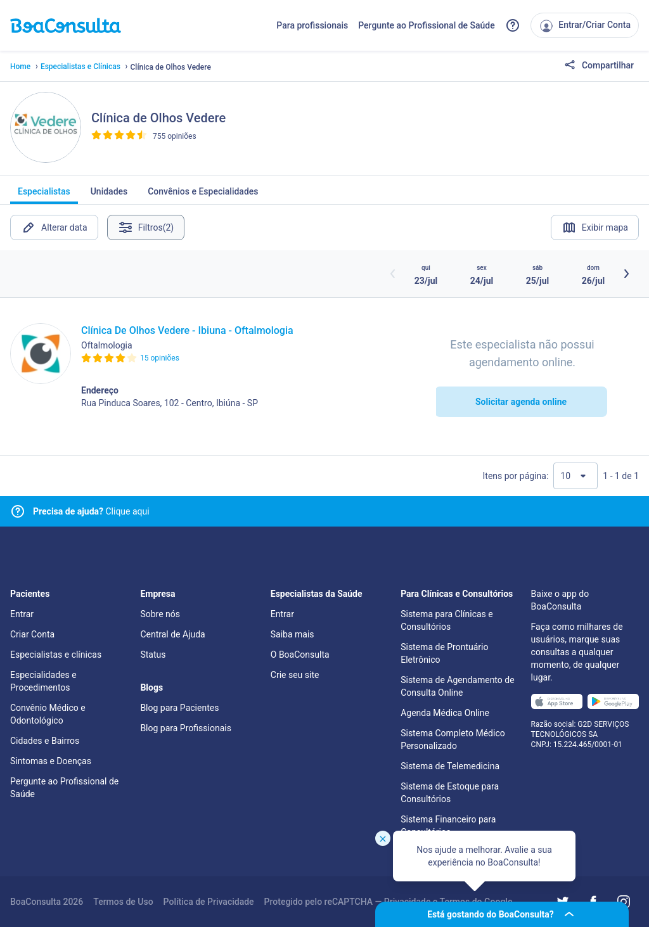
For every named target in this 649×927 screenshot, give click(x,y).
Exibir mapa (595, 227)
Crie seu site (295, 675)
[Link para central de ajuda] (17, 511)
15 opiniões (159, 358)
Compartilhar (599, 66)
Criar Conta (32, 634)
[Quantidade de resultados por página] (575, 475)
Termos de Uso (123, 902)
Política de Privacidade (209, 902)
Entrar (22, 614)
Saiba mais (292, 634)
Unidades (109, 195)
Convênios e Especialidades (203, 195)
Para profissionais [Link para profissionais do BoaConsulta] (312, 25)
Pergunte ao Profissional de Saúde (426, 25)
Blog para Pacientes (179, 708)
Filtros (147, 227)
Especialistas (44, 195)
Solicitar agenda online (521, 402)
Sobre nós (160, 614)
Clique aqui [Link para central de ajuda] (91, 511)
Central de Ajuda (172, 634)
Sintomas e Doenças (50, 761)
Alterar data (54, 227)
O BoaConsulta (300, 654)
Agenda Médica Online (445, 713)
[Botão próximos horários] (626, 273)
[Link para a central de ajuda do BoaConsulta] (512, 25)
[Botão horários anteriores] (393, 273)
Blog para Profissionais (185, 728)
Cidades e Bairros (44, 741)
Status (152, 654)
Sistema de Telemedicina (450, 766)
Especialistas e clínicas (55, 654)
